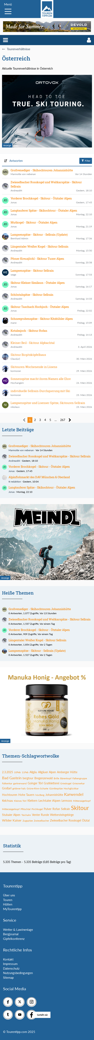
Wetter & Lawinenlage (18, 929)
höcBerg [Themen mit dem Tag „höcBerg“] (39, 794)
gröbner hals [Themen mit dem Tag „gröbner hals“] (19, 788)
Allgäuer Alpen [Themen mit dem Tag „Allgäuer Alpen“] (47, 772)
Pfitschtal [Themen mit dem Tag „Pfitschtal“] (26, 809)
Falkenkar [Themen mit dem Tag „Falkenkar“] (7, 783)
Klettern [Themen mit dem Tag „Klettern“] (32, 800)
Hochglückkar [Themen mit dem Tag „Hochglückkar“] (71, 788)
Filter (85, 160)
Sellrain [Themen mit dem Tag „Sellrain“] (65, 809)
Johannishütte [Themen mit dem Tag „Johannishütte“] (54, 794)
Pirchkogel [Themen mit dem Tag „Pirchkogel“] (37, 809)
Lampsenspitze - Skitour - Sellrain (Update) (37, 651)
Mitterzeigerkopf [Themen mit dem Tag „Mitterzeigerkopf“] (11, 809)
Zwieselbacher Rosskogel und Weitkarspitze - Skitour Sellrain (50, 456)
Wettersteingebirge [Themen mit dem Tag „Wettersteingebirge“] (62, 814)
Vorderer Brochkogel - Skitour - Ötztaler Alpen (39, 467)
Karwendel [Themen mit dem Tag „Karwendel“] (73, 794)
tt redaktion (15, 481)
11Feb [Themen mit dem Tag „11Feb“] (25, 772)
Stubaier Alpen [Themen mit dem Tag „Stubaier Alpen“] (11, 814)
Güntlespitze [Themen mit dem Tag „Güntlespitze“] (56, 788)
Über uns (9, 895)
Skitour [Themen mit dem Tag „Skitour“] (80, 807)
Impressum (10, 964)
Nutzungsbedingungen (18, 973)
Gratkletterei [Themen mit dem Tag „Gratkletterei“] (51, 783)
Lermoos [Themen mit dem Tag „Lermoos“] (66, 800)
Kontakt (8, 959)
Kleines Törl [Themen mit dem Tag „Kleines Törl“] (20, 800)
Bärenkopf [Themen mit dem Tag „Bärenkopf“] (65, 778)
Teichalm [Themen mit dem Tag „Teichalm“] (26, 814)
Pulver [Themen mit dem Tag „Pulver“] (47, 809)
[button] (5, 40)
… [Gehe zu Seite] (56, 420)
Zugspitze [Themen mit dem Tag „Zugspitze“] (28, 820)
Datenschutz (11, 968)
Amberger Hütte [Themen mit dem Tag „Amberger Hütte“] (67, 772)
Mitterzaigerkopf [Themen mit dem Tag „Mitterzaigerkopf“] (82, 800)
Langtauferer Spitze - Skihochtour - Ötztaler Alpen (42, 487)
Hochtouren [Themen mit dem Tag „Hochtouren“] (9, 794)
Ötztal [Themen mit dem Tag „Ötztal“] (86, 820)
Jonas (12, 471)
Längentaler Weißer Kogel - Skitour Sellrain (37, 640)
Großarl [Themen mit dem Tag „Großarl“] (6, 788)
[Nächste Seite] (70, 420)
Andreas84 (14, 460)
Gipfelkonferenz (14, 938)
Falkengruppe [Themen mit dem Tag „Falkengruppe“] (79, 778)
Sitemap (8, 977)
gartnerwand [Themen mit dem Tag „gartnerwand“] (20, 783)
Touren (7, 900)
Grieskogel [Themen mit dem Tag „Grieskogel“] (65, 783)
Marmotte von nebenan (21, 450)
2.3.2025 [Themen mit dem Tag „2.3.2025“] (7, 772)
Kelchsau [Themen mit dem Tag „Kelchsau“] (7, 800)
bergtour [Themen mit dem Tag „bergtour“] (28, 778)
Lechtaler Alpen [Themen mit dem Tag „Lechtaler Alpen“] (49, 800)
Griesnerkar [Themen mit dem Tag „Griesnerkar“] (78, 783)
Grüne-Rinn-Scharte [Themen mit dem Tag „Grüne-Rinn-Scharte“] (37, 788)
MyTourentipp (12, 909)
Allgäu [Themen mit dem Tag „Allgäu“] (33, 772)
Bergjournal (11, 934)
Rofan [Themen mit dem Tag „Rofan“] (56, 809)
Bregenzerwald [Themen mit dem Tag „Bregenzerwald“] (43, 778)
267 (62, 420)
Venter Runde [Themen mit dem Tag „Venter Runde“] (40, 814)
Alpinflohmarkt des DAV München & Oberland (39, 477)
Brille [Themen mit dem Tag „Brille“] (56, 778)
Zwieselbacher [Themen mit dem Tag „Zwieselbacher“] (41, 820)
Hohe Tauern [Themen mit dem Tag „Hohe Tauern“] (26, 794)
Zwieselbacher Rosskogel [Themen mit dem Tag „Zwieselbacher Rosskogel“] (65, 820)
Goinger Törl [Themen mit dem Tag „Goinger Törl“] (35, 783)
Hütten (7, 904)
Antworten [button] (16, 160)
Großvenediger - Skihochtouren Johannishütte (40, 446)
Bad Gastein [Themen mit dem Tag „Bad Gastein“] (12, 778)
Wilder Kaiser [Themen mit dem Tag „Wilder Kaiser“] (12, 820)
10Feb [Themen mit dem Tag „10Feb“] (17, 772)
